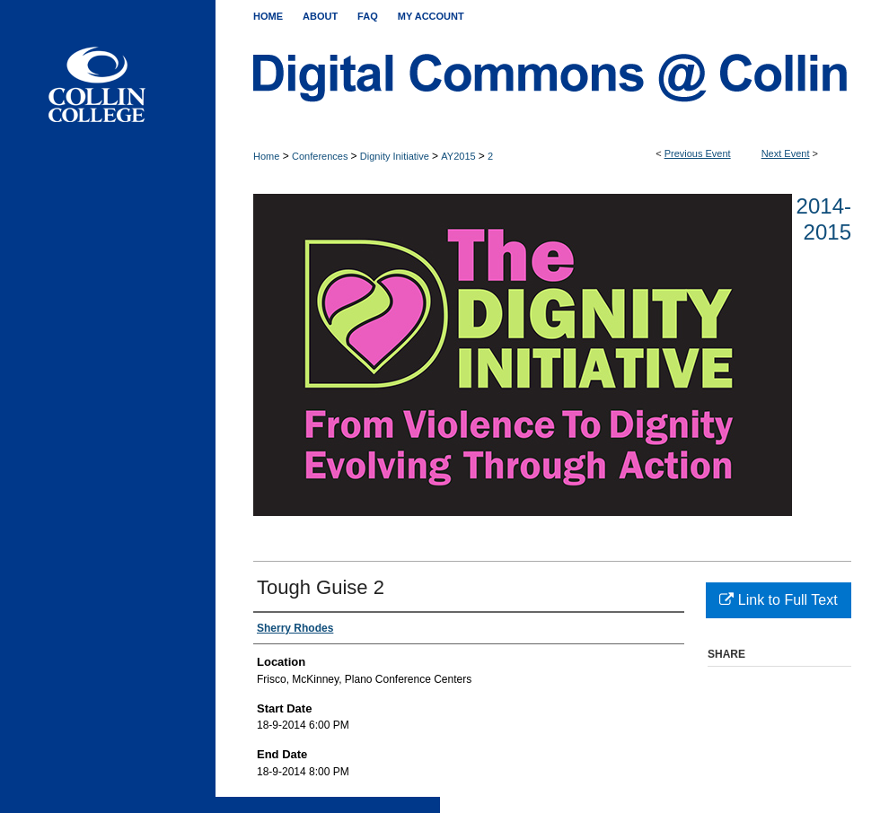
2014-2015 (823, 219)
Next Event (785, 153)
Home (266, 156)
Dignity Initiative (396, 156)
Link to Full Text (778, 600)
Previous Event (697, 153)
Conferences (321, 156)
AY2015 (459, 156)
